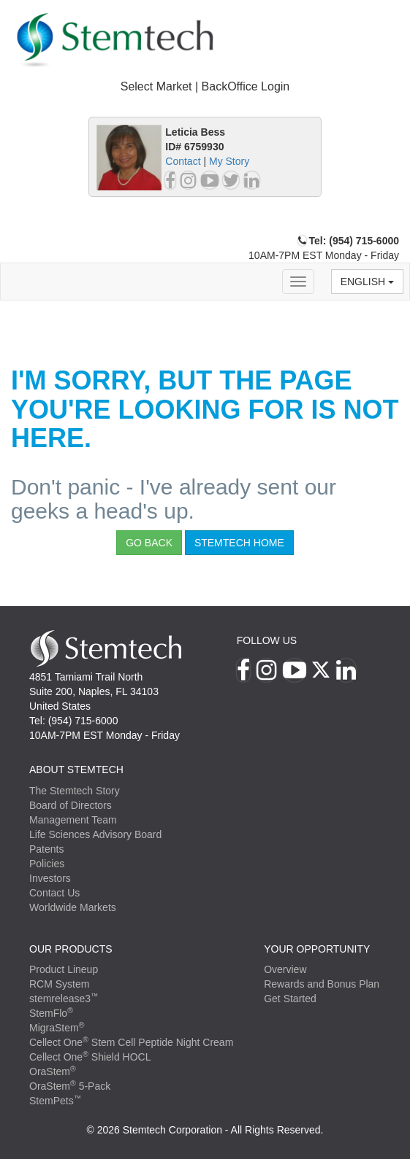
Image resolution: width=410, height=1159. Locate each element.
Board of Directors (70, 805)
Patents (46, 849)
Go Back (149, 543)
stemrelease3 (64, 998)
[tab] (205, 87)
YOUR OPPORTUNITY (317, 949)
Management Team (73, 820)
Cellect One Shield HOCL (90, 1057)
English (367, 281)
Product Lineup (63, 969)
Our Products (71, 949)
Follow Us (267, 640)
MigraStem (56, 1028)
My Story (229, 161)
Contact (182, 161)
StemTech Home (239, 543)
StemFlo (51, 1013)
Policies (46, 863)
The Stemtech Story (74, 790)
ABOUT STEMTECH (76, 769)
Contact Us (54, 893)
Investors (50, 878)
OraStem (52, 1071)
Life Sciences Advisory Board (95, 834)
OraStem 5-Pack (69, 1086)
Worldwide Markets (72, 907)
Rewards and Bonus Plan (321, 984)
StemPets (55, 1100)
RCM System (59, 984)
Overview (285, 969)
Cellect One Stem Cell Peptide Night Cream (131, 1042)
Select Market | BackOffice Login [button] (205, 86)
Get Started (290, 998)
